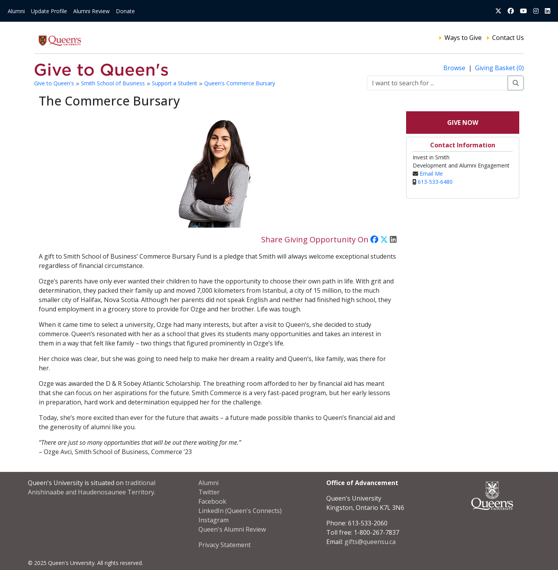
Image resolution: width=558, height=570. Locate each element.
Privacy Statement (224, 545)
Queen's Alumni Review (232, 529)
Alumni (16, 11)
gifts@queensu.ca (370, 541)
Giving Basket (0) (499, 68)
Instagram (213, 520)
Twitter (209, 492)
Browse (455, 68)
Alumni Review (91, 11)
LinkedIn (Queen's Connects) (240, 510)
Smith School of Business (113, 83)
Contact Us (508, 37)
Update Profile (49, 11)
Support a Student (175, 83)
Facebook (212, 501)
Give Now (462, 122)
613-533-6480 (435, 181)
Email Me (431, 173)
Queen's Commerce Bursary (239, 83)
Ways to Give (463, 37)
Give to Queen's (55, 83)
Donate (125, 11)
